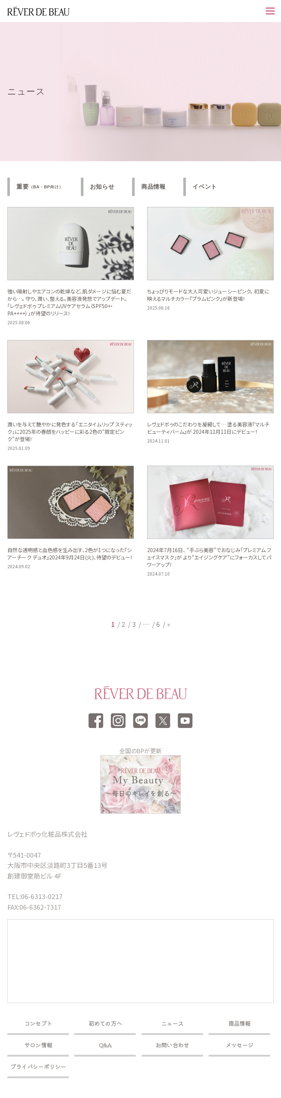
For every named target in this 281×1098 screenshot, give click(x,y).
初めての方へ (105, 1023)
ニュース (172, 1023)
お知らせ (102, 187)
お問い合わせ (172, 1044)
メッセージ (239, 1044)
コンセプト (38, 1023)
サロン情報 (38, 1044)
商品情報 (153, 187)
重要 (39, 187)
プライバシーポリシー (38, 1066)
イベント (204, 187)
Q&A (105, 1044)
